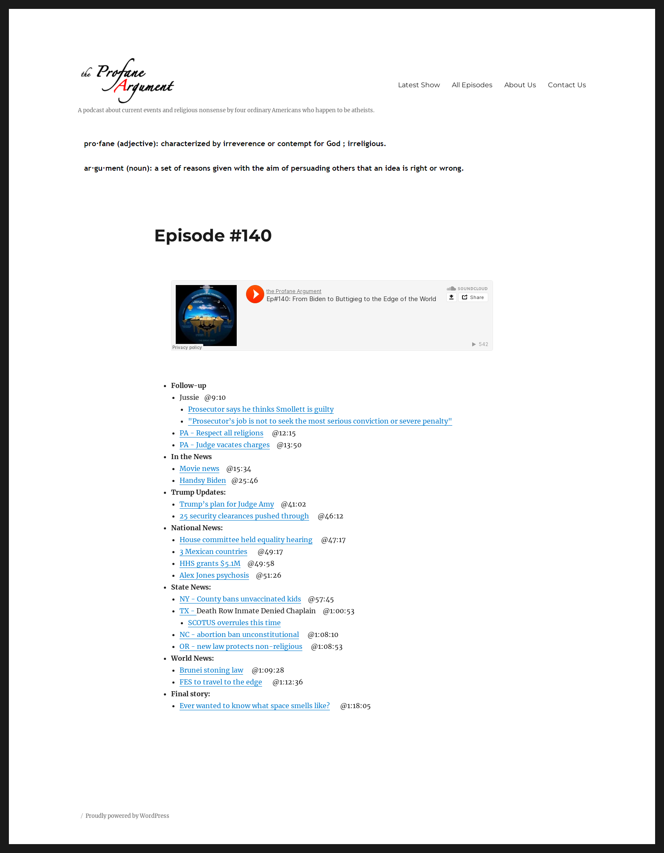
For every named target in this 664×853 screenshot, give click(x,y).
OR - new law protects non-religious (241, 646)
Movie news (199, 468)
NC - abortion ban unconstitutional (239, 634)
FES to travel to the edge (221, 682)
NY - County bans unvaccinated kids (240, 599)
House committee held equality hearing (246, 539)
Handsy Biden (203, 480)
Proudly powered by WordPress (127, 816)
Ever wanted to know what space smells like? (255, 705)
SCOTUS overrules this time (234, 622)
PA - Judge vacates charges (225, 444)
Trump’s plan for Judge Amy (227, 504)
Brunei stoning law (211, 670)
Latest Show (419, 85)
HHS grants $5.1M (210, 563)
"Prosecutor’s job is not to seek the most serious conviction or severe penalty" (320, 421)
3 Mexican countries (213, 551)
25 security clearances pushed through (244, 516)
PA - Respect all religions (221, 433)
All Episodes (472, 85)
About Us (520, 85)
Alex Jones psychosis (214, 575)
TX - (188, 611)
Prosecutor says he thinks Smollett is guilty (261, 409)
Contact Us (567, 85)
